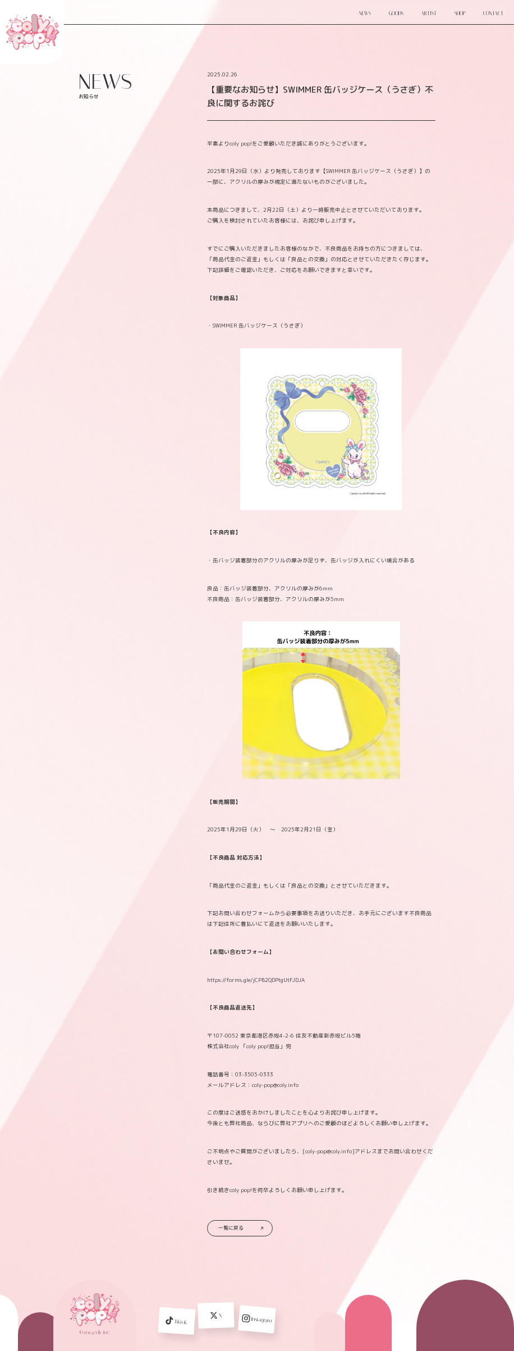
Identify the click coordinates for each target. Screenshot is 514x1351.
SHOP (460, 13)
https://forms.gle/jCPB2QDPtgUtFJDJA (256, 980)
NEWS (365, 13)
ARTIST (429, 13)
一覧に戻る (240, 1227)
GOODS (396, 13)
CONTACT (493, 13)
